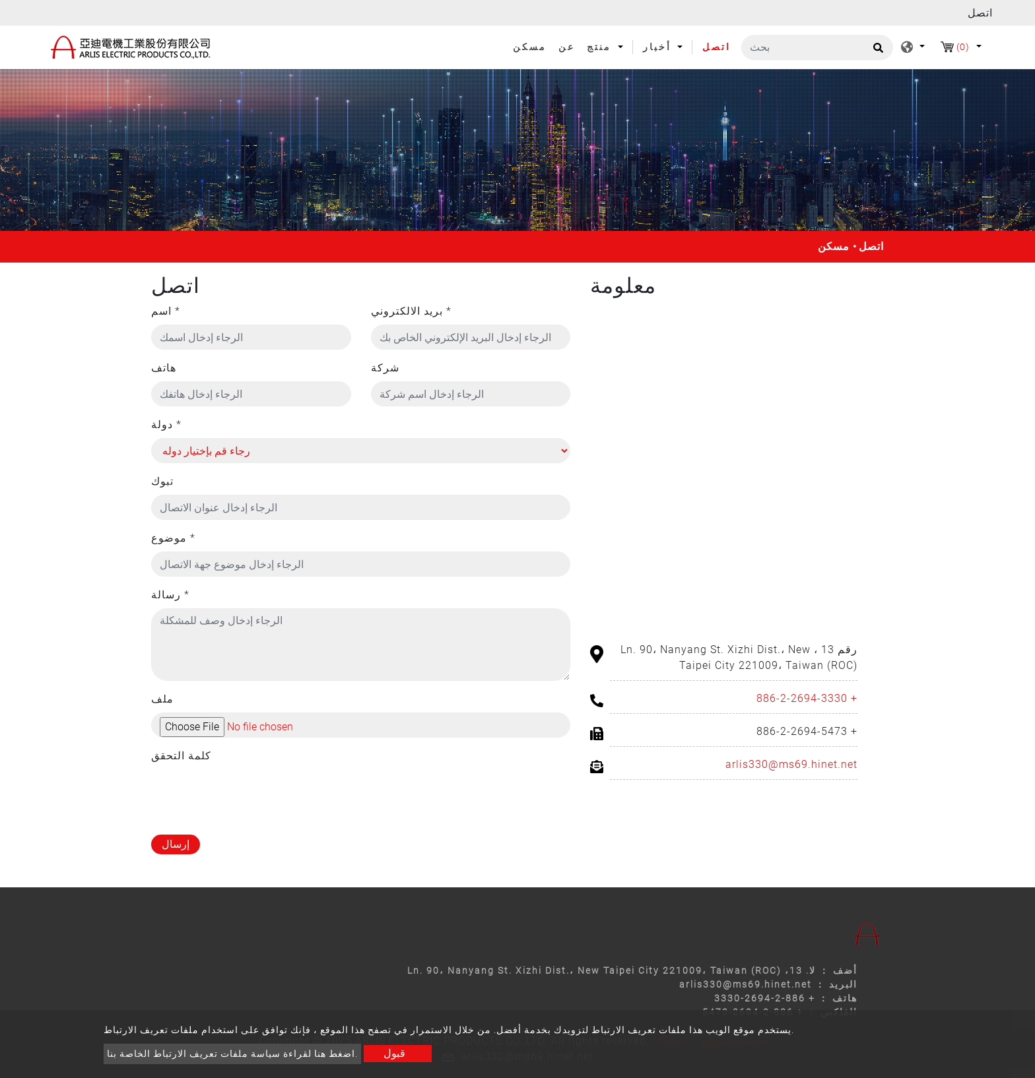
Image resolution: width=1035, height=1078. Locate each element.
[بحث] (817, 47)
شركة (385, 368)
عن (566, 47)
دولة (166, 424)
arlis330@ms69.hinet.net (791, 764)
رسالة (170, 594)
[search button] (876, 52)
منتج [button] (601, 47)
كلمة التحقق (181, 755)
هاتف (163, 368)
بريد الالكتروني (411, 311)
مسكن (532, 46)
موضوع (173, 538)
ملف (162, 699)
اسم (165, 311)
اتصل (716, 47)
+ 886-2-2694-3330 (806, 698)
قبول (394, 1053)
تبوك (162, 481)
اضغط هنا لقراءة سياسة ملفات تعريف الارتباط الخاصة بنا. (232, 1053)
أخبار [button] (659, 47)
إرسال (175, 844)
